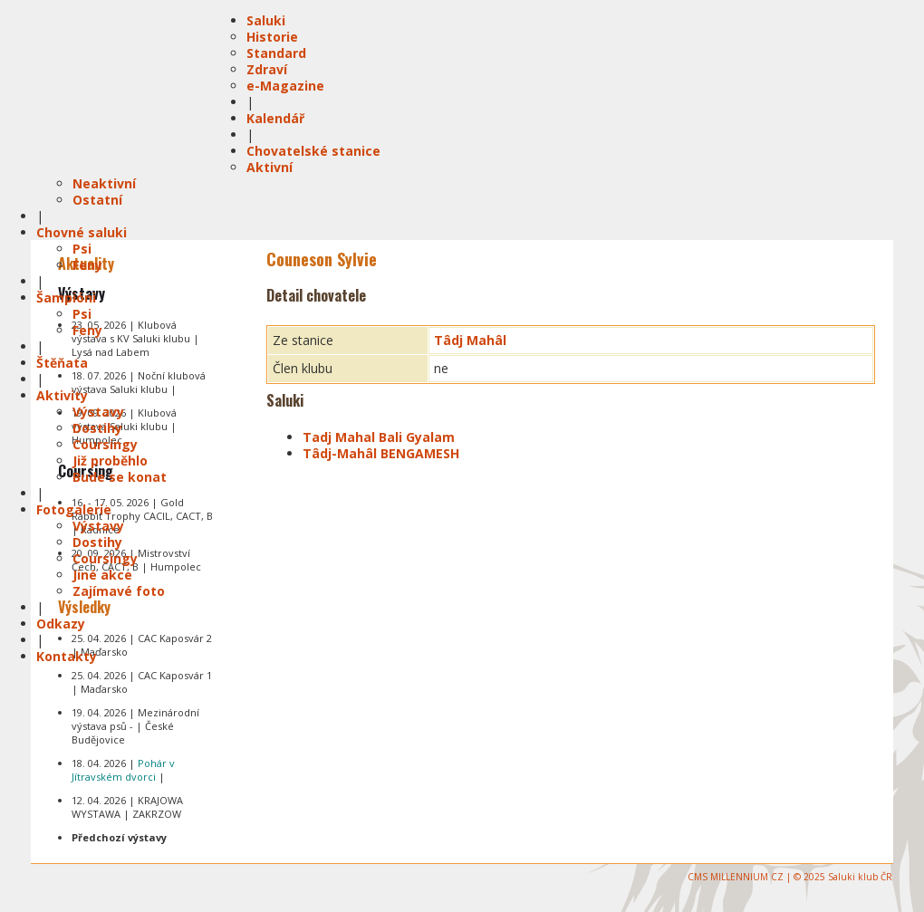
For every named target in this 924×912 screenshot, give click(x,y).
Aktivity (62, 395)
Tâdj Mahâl (470, 340)
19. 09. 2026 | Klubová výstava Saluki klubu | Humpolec (124, 426)
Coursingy (105, 444)
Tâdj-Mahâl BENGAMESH (381, 453)
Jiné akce (102, 574)
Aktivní (269, 167)
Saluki (265, 20)
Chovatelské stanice (313, 150)
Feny (87, 265)
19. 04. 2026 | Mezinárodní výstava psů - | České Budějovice (135, 726)
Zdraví (266, 69)
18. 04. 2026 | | (123, 769)
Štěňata (62, 362)
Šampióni (66, 297)
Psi (81, 248)
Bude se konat (119, 476)
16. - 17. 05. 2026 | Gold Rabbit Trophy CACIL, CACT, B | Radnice (142, 515)
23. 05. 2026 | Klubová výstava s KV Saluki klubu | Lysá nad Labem (135, 338)
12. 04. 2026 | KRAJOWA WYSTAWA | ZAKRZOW (127, 807)
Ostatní (97, 199)
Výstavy (98, 411)
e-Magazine (285, 85)
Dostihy (97, 428)
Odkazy (60, 623)
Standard (276, 53)
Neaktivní (104, 183)
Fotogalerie (73, 509)
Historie (272, 36)
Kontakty (66, 656)
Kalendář (275, 118)
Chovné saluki (81, 232)
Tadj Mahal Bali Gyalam (379, 437)
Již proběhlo (110, 460)
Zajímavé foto (118, 591)
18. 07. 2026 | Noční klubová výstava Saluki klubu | (139, 382)
